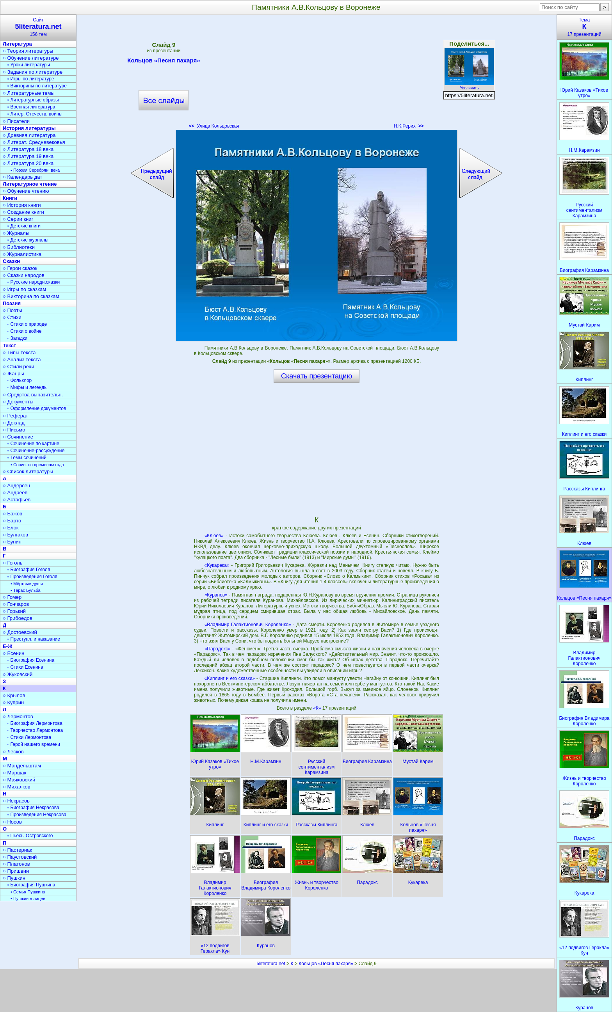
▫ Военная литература (31, 107)
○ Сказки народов (23, 275)
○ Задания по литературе (32, 72)
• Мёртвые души (27, 583)
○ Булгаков (15, 535)
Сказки (11, 261)
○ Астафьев (16, 499)
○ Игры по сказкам (24, 289)
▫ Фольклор (19, 380)
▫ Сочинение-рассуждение (35, 450)
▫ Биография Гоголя (28, 569)
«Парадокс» (218, 649)
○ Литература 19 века (28, 156)
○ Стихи (12, 317)
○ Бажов (12, 514)
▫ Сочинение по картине (33, 443)
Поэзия (12, 303)
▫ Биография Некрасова (33, 807)
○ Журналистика (22, 254)
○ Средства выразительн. (33, 395)
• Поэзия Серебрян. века (35, 170)
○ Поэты (12, 310)
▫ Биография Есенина (30, 660)
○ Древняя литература (29, 135)
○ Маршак (14, 773)
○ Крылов (14, 695)
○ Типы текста (19, 352)
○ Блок (11, 528)
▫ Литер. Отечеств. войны (34, 114)
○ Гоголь (13, 563)
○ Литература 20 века (28, 163)
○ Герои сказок (20, 268)
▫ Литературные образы (33, 100)
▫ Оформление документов (36, 408)
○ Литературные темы (29, 93)
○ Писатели (16, 121)
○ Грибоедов (17, 618)
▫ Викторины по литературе (37, 86)
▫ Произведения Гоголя (32, 576)
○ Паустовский (20, 857)
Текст (9, 345)
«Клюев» (214, 535)
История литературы (29, 128)
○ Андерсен (16, 485)
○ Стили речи (18, 366)
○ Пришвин (16, 871)
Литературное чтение (30, 184)
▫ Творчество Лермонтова (35, 730)
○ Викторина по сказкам (31, 296)
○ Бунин (12, 542)
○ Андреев (15, 492)
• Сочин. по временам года (37, 464)
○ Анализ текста (22, 359)
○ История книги (22, 205)
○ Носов (12, 822)
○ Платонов (16, 864)
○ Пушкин (14, 878)
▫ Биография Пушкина (31, 885)
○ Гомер (12, 597)
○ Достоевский (20, 632)
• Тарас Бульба (26, 590)
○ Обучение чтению (26, 191)
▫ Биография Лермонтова (34, 723)
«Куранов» (216, 595)
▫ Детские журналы (27, 240)
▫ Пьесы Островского (30, 835)
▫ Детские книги (24, 226)
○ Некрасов (16, 801)
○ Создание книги (23, 212)
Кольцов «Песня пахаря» (163, 61)
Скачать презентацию (316, 376)
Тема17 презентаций (584, 27)
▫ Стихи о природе (27, 324)
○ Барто (12, 521)
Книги (10, 198)
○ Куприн (13, 702)
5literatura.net (270, 963)
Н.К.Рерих (409, 126)
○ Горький (14, 611)
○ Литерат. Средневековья (34, 142)
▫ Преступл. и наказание (33, 639)
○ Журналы (16, 233)
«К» (317, 708)
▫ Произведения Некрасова (36, 814)
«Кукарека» (217, 565)
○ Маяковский (19, 780)
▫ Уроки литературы (28, 64)
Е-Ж (7, 646)
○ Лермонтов (18, 716)
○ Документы (18, 402)
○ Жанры (13, 373)
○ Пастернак (17, 850)
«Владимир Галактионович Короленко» (248, 624)
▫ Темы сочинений (26, 457)
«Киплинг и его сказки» (230, 678)
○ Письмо (14, 430)
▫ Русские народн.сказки (33, 282)
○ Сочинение (18, 437)
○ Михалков (16, 787)
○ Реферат (15, 416)
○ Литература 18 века (28, 149)
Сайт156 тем (38, 27)
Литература (17, 44)
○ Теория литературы (28, 51)
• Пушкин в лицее (28, 898)
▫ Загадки (17, 338)
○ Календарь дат (22, 177)
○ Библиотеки (19, 247)
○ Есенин (13, 653)
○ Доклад (14, 423)
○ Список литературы (28, 471)
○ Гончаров (16, 604)
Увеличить (469, 86)
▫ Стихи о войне (24, 331)
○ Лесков (13, 752)
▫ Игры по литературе (30, 79)
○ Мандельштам (22, 766)
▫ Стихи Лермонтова (29, 737)
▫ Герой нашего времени (33, 744)
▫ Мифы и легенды (27, 387)
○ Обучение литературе (31, 58)
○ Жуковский (17, 674)
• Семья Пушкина (28, 891)
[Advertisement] (316, 74)
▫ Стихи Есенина (25, 667)
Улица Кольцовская (214, 126)
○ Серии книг (18, 219)
